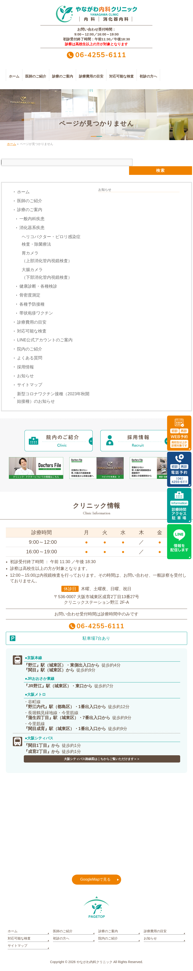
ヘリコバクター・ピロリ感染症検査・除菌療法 (51, 240)
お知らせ (25, 376)
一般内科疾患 (32, 218)
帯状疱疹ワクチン (36, 313)
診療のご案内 (29, 209)
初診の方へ (61, 938)
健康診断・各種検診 (38, 286)
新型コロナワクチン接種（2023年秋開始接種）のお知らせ (53, 398)
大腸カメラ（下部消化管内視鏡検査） (47, 273)
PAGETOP (96, 907)
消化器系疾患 (32, 227)
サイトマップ (29, 384)
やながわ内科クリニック (94, 962)
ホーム (23, 192)
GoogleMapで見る (95, 879)
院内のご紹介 (29, 349)
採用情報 (25, 367)
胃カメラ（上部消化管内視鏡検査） (47, 257)
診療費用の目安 (31, 322)
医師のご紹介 (29, 200)
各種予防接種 (32, 304)
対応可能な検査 (31, 331)
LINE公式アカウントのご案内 (45, 340)
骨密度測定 (29, 295)
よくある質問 (29, 358)
